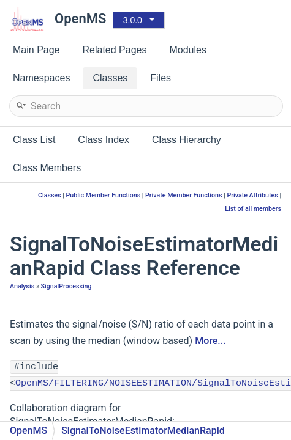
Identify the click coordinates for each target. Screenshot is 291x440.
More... (210, 340)
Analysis (22, 286)
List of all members (253, 209)
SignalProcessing (66, 286)
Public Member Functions (103, 195)
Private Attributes (252, 195)
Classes (49, 195)
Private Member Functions (183, 195)
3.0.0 (132, 20)
